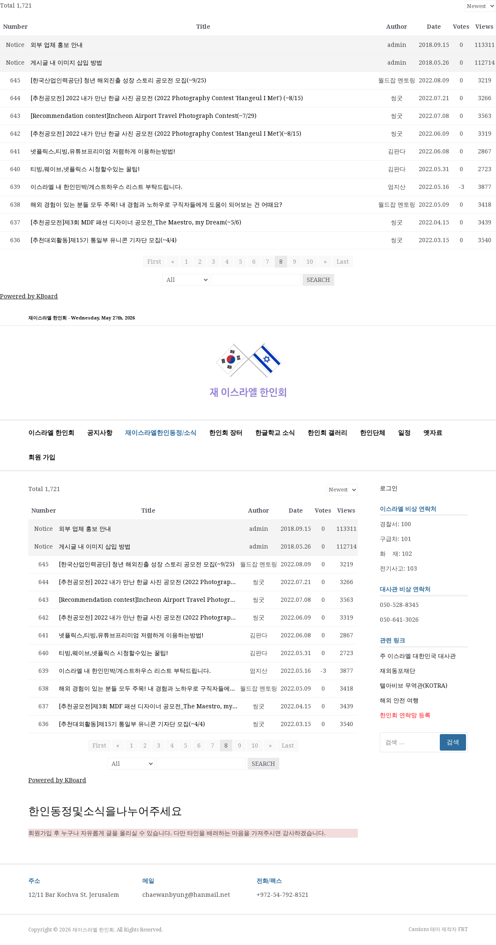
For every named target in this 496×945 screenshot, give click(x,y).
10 (309, 261)
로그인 (389, 488)
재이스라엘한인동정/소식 (160, 433)
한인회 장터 (226, 433)
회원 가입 (41, 457)
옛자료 (432, 433)
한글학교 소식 (275, 433)
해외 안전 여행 (399, 700)
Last (342, 261)
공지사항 (99, 433)
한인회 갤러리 (327, 433)
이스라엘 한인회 (51, 433)
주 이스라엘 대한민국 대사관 (418, 656)
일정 (404, 433)
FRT (463, 929)
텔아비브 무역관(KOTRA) (413, 685)
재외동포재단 (397, 670)
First (154, 261)
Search (318, 279)
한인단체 (372, 433)
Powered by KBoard (29, 296)
